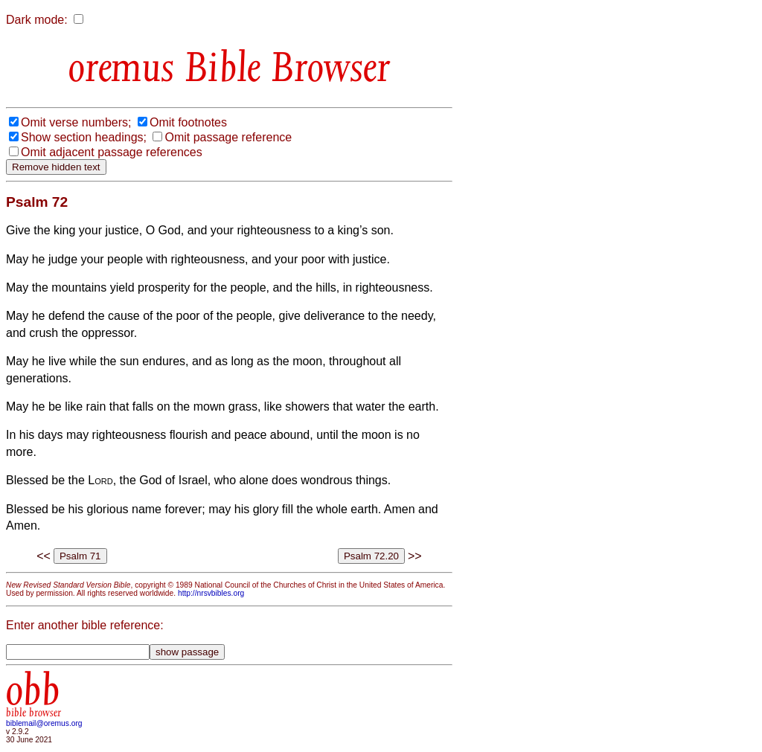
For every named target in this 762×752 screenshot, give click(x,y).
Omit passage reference (228, 137)
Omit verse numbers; (76, 122)
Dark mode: (37, 19)
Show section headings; (84, 137)
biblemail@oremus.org (44, 723)
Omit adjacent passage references (111, 152)
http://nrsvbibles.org (211, 593)
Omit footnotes (188, 122)
